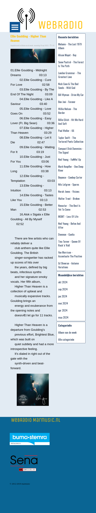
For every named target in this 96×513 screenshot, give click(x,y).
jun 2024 (62, 296)
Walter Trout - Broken (69, 199)
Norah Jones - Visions (68, 191)
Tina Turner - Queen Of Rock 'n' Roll (69, 243)
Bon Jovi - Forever (66, 102)
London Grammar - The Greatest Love (69, 75)
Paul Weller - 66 (66, 131)
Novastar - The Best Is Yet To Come (69, 207)
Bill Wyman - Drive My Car (71, 95)
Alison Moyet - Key (67, 55)
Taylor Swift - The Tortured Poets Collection (70, 140)
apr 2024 (62, 310)
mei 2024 (63, 303)
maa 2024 (63, 317)
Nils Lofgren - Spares (68, 184)
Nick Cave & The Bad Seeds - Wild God (68, 86)
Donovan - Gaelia (66, 234)
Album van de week (67, 332)
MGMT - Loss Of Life (68, 216)
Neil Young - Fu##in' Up (69, 159)
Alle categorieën (66, 339)
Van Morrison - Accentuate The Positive (70, 254)
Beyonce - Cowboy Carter (70, 177)
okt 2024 (62, 282)
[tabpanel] (22, 483)
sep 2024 (63, 289)
